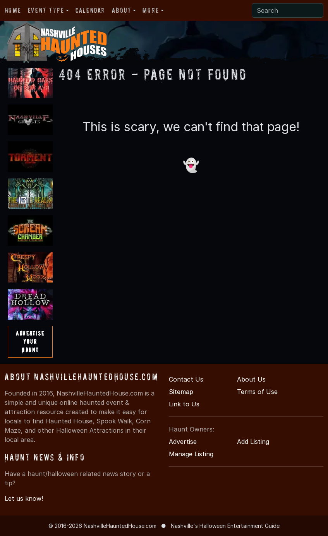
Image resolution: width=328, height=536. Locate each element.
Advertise (183, 441)
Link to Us (184, 404)
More (151, 10)
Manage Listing (191, 454)
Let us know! (24, 498)
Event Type (46, 10)
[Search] (287, 10)
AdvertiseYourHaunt (30, 341)
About (121, 10)
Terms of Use (257, 392)
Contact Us (186, 379)
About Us (251, 379)
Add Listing (253, 441)
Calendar (90, 10)
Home (13, 10)
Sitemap (181, 392)
